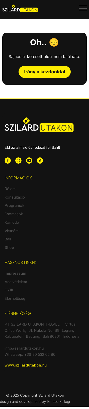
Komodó (12, 225)
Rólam (10, 191)
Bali (8, 241)
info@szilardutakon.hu (24, 350)
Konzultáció (15, 199)
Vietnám (12, 233)
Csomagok (14, 216)
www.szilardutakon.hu (26, 367)
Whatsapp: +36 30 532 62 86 (30, 357)
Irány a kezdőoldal (44, 71)
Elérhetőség (15, 301)
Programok (14, 208)
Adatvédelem (16, 284)
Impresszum (15, 276)
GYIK (9, 292)
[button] (83, 8)
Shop (9, 250)
